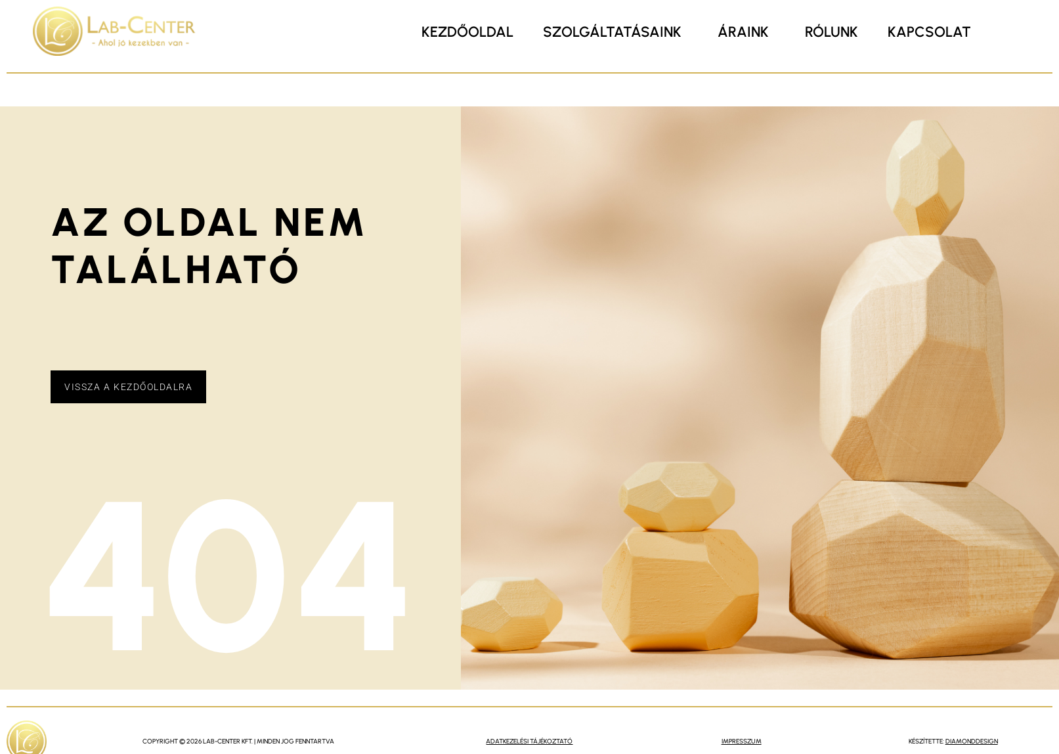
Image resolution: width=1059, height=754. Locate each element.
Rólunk (831, 32)
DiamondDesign (971, 741)
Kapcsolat (929, 32)
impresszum (742, 741)
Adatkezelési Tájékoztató (529, 741)
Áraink (743, 32)
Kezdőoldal (467, 32)
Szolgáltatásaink (612, 32)
